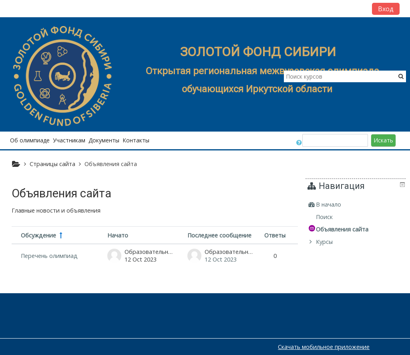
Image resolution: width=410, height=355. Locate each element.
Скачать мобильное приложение (324, 347)
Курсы (330, 241)
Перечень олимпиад (49, 256)
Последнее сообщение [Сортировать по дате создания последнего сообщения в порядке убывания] (219, 235)
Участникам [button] (69, 140)
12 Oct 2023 (221, 259)
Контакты (136, 140)
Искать (383, 140)
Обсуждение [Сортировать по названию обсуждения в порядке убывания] (38, 235)
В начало (334, 204)
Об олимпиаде (30, 140)
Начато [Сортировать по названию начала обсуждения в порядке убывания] (117, 235)
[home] (63, 77)
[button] (299, 140)
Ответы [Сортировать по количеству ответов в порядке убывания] (274, 235)
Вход (386, 8)
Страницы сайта (52, 164)
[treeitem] (357, 204)
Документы (103, 140)
